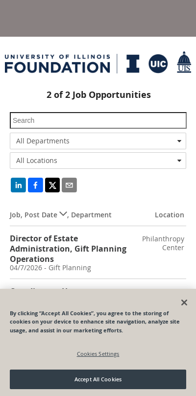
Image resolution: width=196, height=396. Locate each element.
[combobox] (98, 141)
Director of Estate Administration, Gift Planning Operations (68, 249)
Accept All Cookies (98, 379)
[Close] (184, 302)
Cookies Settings (98, 353)
